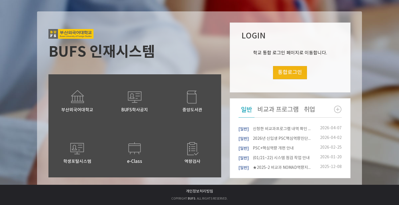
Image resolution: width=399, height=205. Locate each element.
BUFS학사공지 (134, 110)
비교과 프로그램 (278, 109)
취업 (309, 109)
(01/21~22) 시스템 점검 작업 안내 (274, 157)
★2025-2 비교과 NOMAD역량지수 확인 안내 (275, 167)
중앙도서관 (192, 110)
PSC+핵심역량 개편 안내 (266, 148)
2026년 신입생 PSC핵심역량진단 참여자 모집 (275, 138)
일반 (246, 110)
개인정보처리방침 (199, 191)
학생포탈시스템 (77, 161)
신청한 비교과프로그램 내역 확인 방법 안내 (275, 128)
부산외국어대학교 (77, 110)
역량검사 (192, 161)
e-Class (134, 161)
